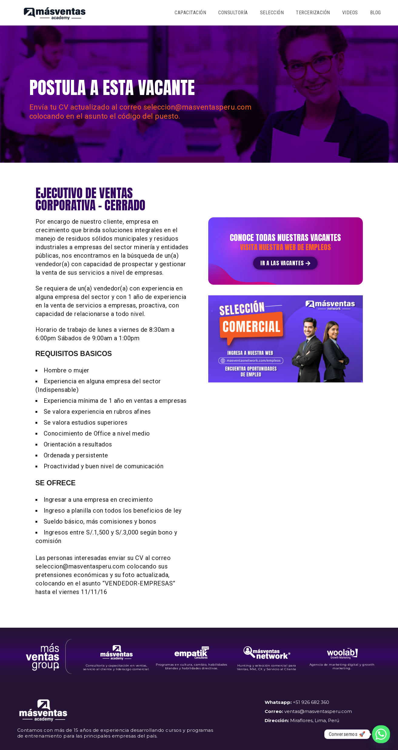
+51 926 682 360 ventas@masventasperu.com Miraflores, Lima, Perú (308, 711)
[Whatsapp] (381, 734)
